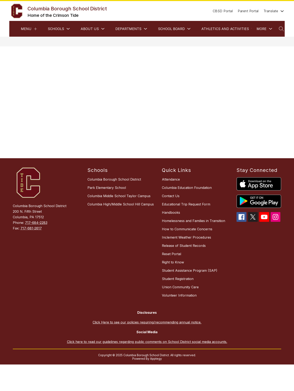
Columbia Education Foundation (187, 188)
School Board (171, 29)
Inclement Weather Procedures (186, 237)
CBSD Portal (223, 11)
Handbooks (171, 212)
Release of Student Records (184, 246)
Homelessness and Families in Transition (193, 221)
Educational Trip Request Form (186, 204)
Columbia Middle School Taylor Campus (119, 196)
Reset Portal (171, 254)
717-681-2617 (31, 228)
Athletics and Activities (225, 29)
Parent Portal (248, 11)
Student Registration (178, 279)
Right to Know (173, 262)
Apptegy (156, 358)
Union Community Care (180, 287)
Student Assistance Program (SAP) (189, 270)
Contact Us (170, 196)
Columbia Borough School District (114, 179)
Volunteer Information (179, 295)
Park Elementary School (106, 188)
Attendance (171, 179)
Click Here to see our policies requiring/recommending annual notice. (147, 322)
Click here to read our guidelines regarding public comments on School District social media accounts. (147, 342)
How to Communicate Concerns (187, 229)
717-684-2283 (36, 223)
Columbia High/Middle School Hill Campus (120, 204)
